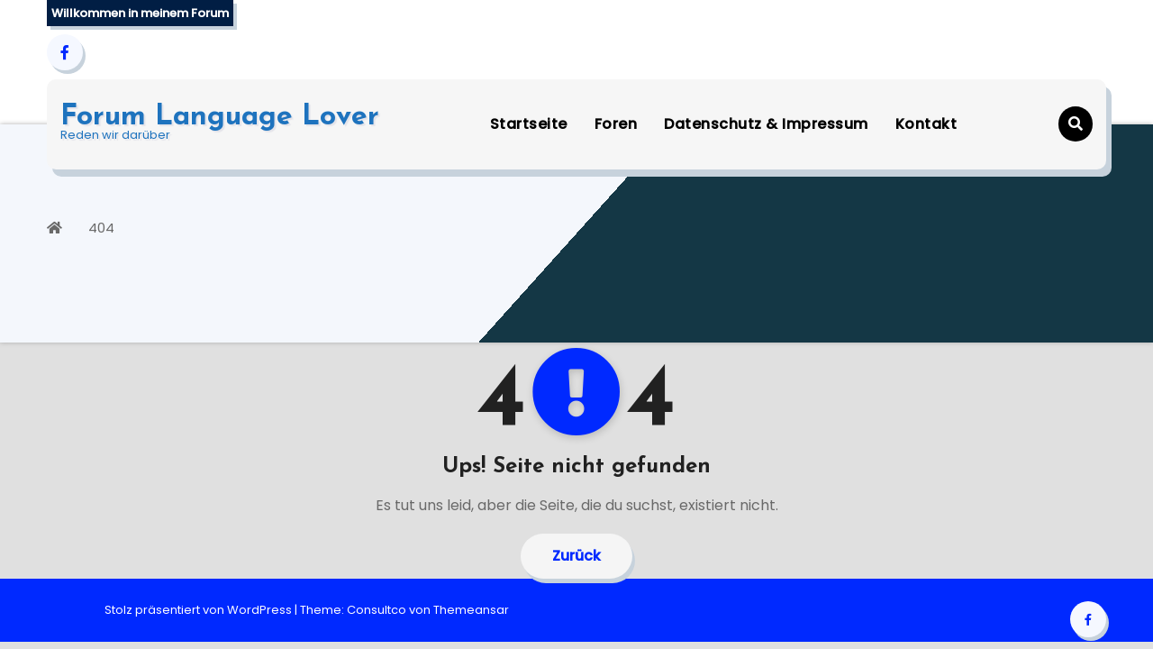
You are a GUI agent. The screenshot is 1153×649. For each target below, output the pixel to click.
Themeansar (471, 609)
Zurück (576, 555)
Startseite (528, 124)
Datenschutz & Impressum (766, 124)
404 (101, 227)
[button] (1075, 124)
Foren (616, 124)
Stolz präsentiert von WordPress (199, 609)
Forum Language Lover (219, 117)
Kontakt (926, 124)
